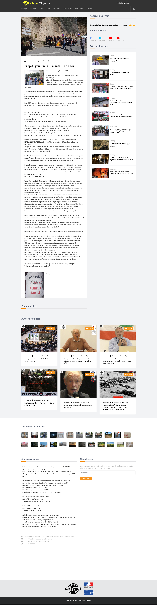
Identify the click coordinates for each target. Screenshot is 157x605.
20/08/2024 (28, 356)
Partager (48, 274)
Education (113, 129)
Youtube (112, 41)
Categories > (80, 9)
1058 (45, 61)
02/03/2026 (28, 400)
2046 (45, 356)
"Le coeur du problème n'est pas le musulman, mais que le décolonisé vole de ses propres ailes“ (117, 361)
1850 (123, 356)
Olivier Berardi (37, 356)
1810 (84, 356)
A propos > (92, 9)
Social (42, 9)
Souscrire (86, 479)
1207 (123, 403)
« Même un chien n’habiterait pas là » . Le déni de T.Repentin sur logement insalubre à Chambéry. (121, 62)
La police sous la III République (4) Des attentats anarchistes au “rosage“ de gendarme (120, 147)
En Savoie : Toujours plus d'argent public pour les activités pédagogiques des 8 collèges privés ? (120, 133)
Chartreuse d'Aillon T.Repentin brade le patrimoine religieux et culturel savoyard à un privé (121, 104)
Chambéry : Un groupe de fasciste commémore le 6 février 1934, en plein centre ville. (121, 161)
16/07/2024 (67, 356)
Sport (49, 9)
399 (44, 400)
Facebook (93, 41)
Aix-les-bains (122, 41)
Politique (24, 9)
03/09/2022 (38, 61)
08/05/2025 (106, 403)
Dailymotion (103, 41)
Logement (113, 172)
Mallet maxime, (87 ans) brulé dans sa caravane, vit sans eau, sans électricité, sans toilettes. (121, 175)
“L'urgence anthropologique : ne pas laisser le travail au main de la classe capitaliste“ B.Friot (78, 361)
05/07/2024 (67, 403)
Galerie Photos (68, 9)
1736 (84, 403)
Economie (57, 9)
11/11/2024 (106, 356)
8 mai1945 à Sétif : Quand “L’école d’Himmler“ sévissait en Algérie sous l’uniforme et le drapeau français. (115, 408)
